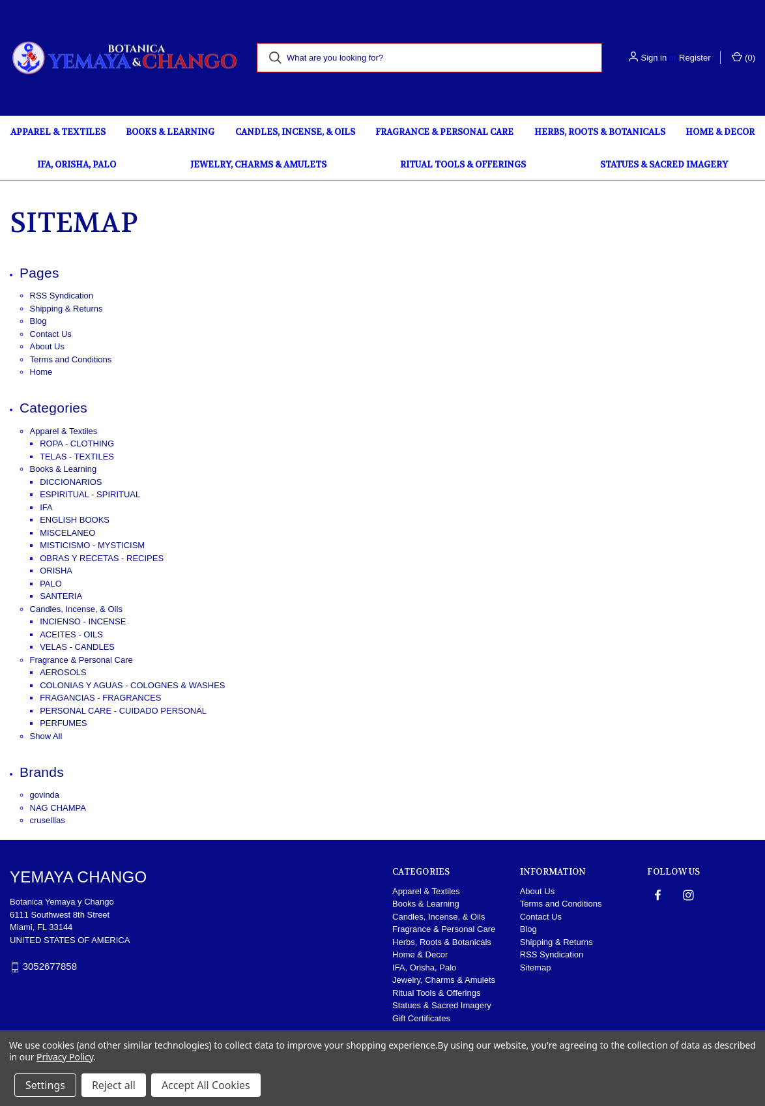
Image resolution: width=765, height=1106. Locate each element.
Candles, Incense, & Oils (295, 132)
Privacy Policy (64, 1057)
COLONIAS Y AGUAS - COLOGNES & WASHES (132, 685)
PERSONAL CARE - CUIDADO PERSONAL (123, 711)
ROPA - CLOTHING (77, 443)
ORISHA (56, 570)
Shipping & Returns (66, 308)
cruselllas (47, 820)
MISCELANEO (67, 533)
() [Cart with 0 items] (743, 57)
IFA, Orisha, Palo (76, 164)
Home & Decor (720, 132)
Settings (45, 1085)
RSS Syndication (62, 295)
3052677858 (50, 966)
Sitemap (535, 967)
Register (694, 58)
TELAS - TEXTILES (77, 456)
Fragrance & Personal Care (444, 132)
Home (41, 372)
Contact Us (51, 334)
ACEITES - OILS (71, 634)
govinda (45, 795)
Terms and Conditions (71, 359)
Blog (38, 321)
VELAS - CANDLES (77, 647)
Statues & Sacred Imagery (664, 164)
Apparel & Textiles (58, 132)
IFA (46, 507)
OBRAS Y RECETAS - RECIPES (102, 558)
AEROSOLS (63, 672)
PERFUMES (63, 723)
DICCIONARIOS (71, 482)
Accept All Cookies (206, 1085)
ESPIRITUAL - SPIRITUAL (90, 494)
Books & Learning (170, 132)
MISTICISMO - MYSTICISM (92, 545)
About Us (47, 346)
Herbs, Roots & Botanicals (599, 132)
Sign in (654, 58)
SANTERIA (61, 596)
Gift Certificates (421, 1018)
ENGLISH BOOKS (74, 520)
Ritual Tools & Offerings (463, 164)
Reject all (114, 1085)
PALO (51, 584)
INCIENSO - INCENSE (83, 621)
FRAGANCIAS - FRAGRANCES (100, 698)
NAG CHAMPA (58, 808)
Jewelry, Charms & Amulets (258, 164)
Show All (46, 736)
